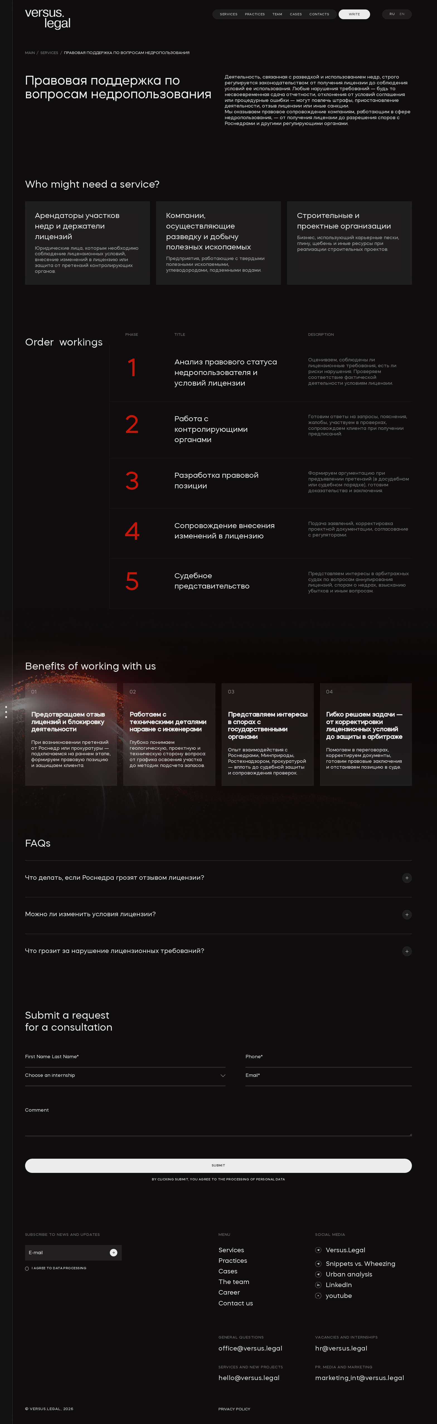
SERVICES (49, 53)
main (30, 53)
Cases (228, 1272)
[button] (218, 872)
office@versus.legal (250, 1349)
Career (229, 1293)
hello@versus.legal (249, 1378)
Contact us (236, 1304)
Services (231, 1250)
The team (234, 1282)
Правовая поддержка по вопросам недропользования (127, 53)
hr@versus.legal (341, 1349)
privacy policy (234, 1409)
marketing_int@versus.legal (359, 1378)
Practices (233, 1261)
